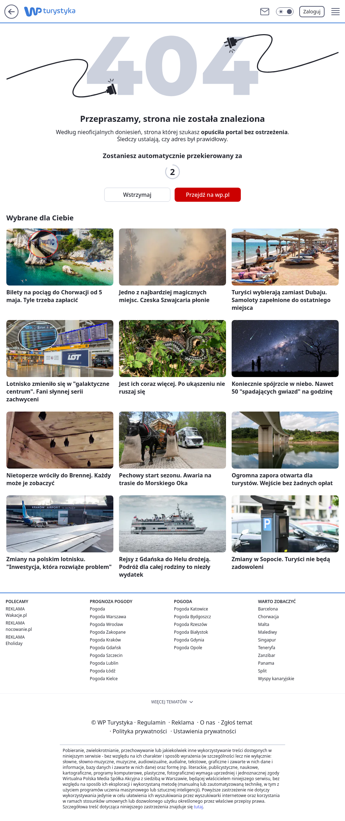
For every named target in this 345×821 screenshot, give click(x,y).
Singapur (267, 640)
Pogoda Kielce (104, 679)
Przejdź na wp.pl (208, 195)
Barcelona (268, 609)
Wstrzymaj (137, 195)
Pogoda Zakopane (108, 632)
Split (262, 671)
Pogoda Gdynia (189, 640)
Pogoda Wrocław (106, 624)
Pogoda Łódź (102, 671)
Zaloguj (312, 11)
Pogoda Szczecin (106, 655)
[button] (335, 11)
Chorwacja (268, 617)
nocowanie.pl (19, 629)
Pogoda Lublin (104, 663)
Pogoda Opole (188, 648)
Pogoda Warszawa (108, 617)
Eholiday (14, 643)
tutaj (198, 807)
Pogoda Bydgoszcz (192, 617)
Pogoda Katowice (191, 609)
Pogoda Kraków (105, 640)
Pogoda (97, 609)
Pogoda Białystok (191, 632)
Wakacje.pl (16, 615)
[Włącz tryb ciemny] (285, 11)
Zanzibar (266, 655)
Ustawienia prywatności (203, 731)
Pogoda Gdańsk (105, 648)
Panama (266, 663)
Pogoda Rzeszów (190, 624)
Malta (263, 624)
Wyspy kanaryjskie (276, 679)
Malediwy (267, 632)
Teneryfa (266, 648)
